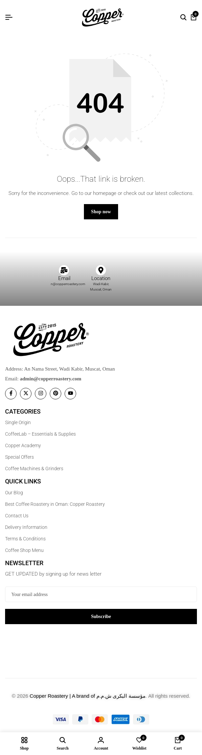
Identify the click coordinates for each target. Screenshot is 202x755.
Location (100, 278)
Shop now (101, 211)
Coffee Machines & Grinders (34, 468)
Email (64, 278)
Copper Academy (23, 445)
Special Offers (19, 457)
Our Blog (14, 492)
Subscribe (101, 616)
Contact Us (16, 515)
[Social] (11, 393)
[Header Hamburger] (9, 17)
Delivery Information (26, 527)
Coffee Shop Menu (24, 550)
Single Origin (18, 422)
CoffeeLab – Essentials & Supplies (40, 434)
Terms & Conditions (25, 538)
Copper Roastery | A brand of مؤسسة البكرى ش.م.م (87, 696)
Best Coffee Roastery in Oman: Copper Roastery (55, 504)
